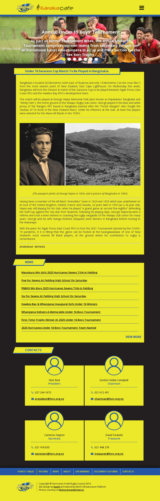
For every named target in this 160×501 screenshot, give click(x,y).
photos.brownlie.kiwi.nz (71, 489)
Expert (57, 486)
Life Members (82, 471)
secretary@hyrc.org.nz (49, 453)
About (67, 471)
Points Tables (26, 471)
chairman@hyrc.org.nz (109, 399)
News (56, 471)
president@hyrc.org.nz (49, 399)
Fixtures (43, 471)
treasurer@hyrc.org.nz (108, 453)
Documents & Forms (106, 471)
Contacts (128, 471)
